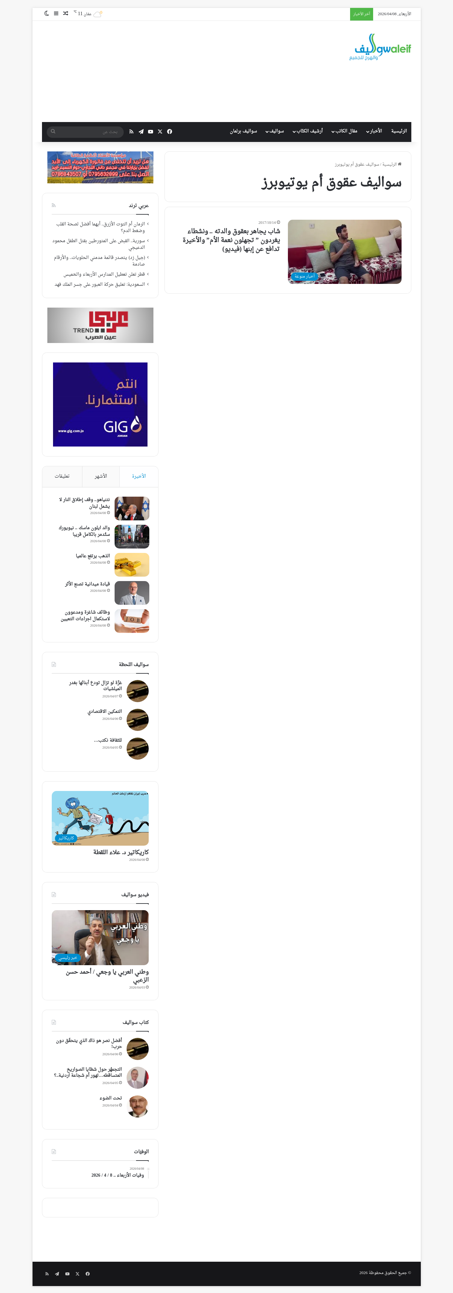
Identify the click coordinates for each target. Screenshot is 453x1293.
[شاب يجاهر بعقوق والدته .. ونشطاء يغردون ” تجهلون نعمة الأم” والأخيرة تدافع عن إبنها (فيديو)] (345, 252)
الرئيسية (399, 131)
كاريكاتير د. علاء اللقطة (121, 853)
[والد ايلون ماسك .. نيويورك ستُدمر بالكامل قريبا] (131, 537)
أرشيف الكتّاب (309, 131)
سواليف (276, 131)
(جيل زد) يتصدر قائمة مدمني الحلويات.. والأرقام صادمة (99, 261)
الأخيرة (139, 476)
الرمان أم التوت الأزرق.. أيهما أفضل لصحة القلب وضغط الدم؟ (100, 227)
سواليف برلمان (243, 131)
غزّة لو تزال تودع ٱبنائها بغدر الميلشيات (95, 686)
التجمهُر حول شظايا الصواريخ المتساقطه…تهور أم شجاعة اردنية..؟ (88, 1073)
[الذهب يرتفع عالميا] (131, 565)
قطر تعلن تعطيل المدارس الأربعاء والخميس (104, 275)
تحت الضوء (110, 1099)
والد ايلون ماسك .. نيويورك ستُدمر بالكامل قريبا (83, 531)
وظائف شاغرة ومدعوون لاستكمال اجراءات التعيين (84, 616)
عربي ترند (139, 206)
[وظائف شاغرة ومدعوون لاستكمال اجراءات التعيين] (131, 621)
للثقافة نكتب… (108, 741)
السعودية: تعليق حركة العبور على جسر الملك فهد (100, 285)
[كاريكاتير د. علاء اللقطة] (100, 819)
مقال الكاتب (346, 131)
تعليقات (62, 476)
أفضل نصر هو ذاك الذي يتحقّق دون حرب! (89, 1044)
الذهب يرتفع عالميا (92, 556)
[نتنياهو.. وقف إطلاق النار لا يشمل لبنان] (131, 509)
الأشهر (101, 476)
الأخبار (376, 131)
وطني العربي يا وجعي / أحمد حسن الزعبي (107, 976)
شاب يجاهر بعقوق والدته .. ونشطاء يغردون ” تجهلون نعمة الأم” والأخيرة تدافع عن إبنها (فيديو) (231, 240)
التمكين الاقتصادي (104, 712)
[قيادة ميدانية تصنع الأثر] (131, 593)
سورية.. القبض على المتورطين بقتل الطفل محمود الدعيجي (98, 244)
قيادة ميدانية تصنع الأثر (86, 584)
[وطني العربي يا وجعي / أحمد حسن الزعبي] (100, 938)
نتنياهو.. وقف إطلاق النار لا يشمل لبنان (83, 503)
